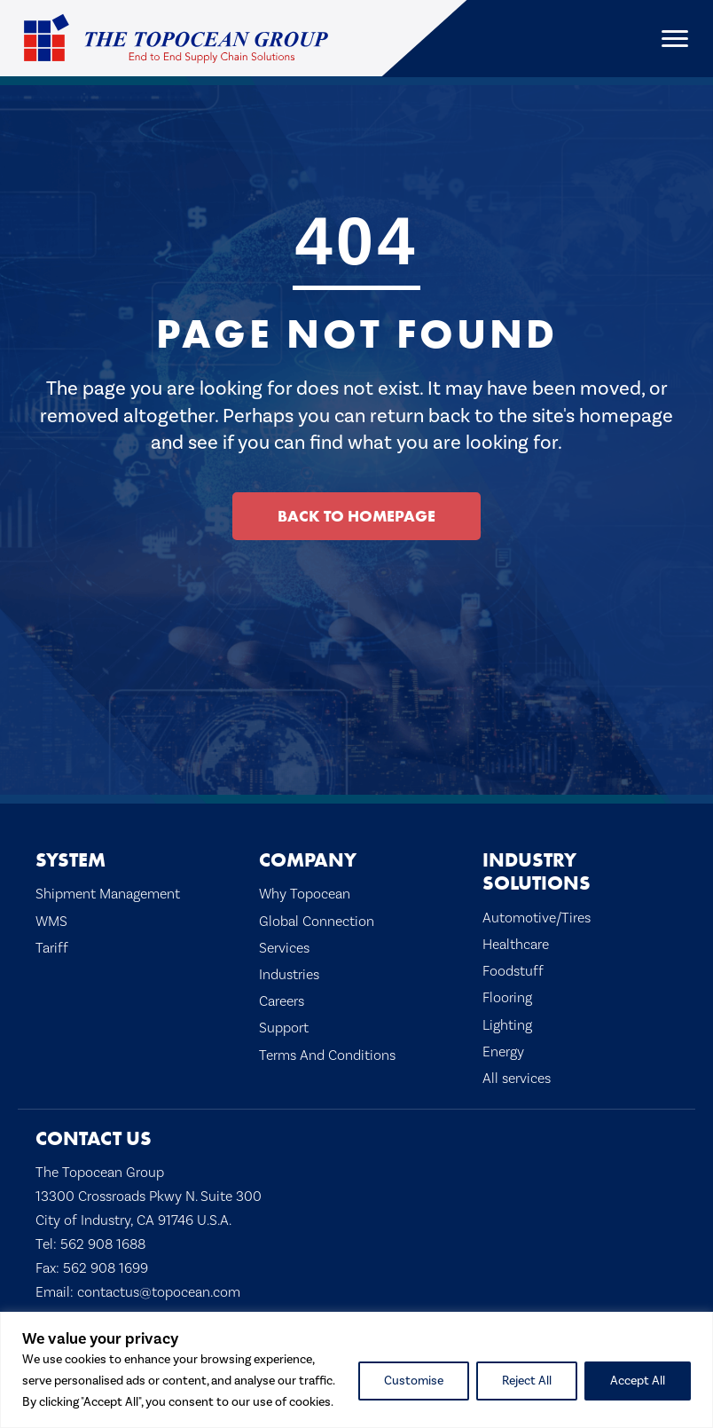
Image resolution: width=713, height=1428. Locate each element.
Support (284, 1027)
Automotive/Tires (536, 917)
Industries (289, 974)
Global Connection (316, 921)
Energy (503, 1051)
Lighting (507, 1024)
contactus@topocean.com (158, 1291)
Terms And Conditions (327, 1055)
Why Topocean (304, 893)
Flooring (507, 997)
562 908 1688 (102, 1244)
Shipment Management (107, 893)
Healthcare (515, 944)
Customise (413, 1381)
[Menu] (674, 39)
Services (284, 947)
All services (516, 1078)
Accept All (637, 1381)
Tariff (51, 947)
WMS (51, 921)
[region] (356, 1370)
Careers (281, 1001)
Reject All (527, 1381)
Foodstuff (513, 970)
